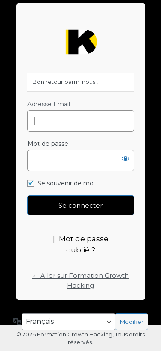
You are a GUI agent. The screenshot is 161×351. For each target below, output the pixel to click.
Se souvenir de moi (66, 183)
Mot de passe (47, 144)
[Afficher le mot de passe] (125, 158)
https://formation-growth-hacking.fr (80, 42)
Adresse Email (48, 104)
